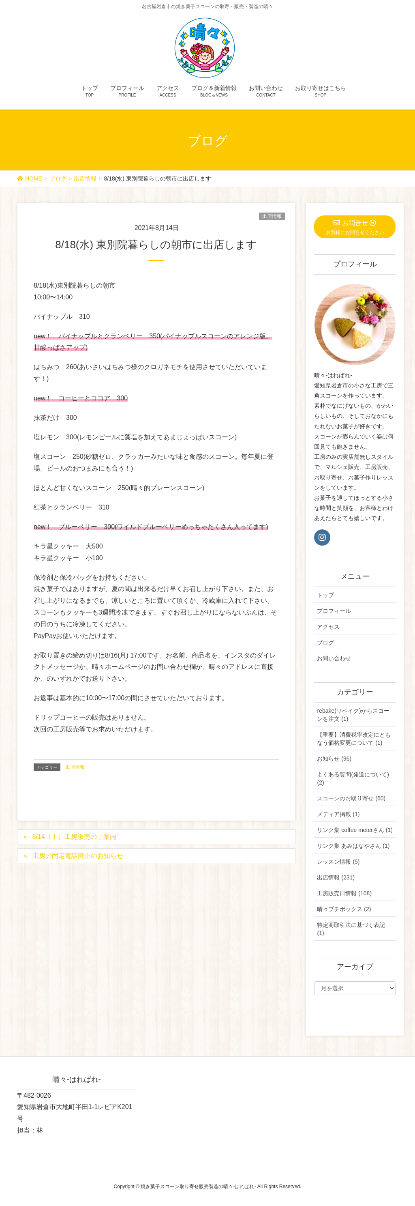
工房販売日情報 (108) (344, 893)
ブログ (325, 642)
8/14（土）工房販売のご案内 (74, 836)
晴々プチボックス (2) (344, 909)
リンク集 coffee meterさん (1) (354, 830)
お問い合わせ (334, 658)
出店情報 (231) (336, 877)
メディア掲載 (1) (338, 814)
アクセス (328, 626)
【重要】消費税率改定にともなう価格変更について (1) (354, 738)
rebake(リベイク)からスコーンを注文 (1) (353, 714)
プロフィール (334, 611)
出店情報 (272, 216)
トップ (325, 595)
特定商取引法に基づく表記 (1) (351, 929)
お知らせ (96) (334, 758)
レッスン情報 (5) (338, 861)
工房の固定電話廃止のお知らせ (77, 855)
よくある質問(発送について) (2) (353, 778)
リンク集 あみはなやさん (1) (353, 846)
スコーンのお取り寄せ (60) (351, 798)
